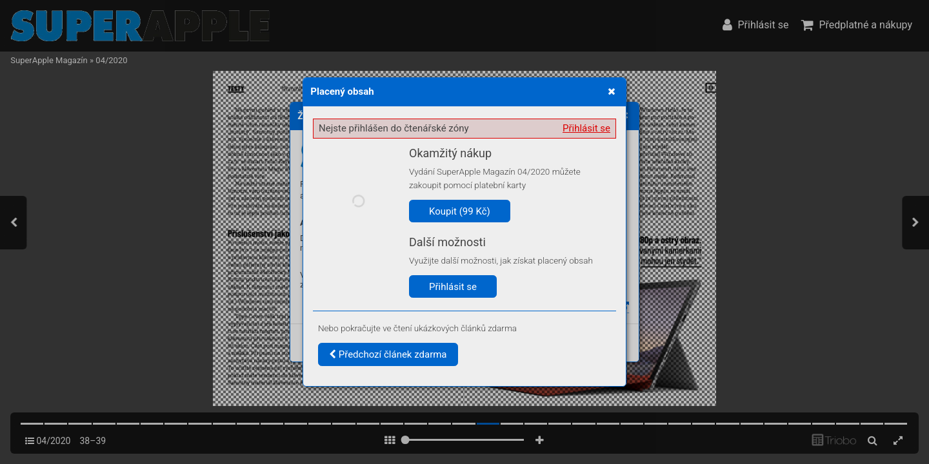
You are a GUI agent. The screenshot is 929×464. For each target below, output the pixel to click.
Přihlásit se (586, 128)
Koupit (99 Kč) (459, 211)
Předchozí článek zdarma (388, 354)
